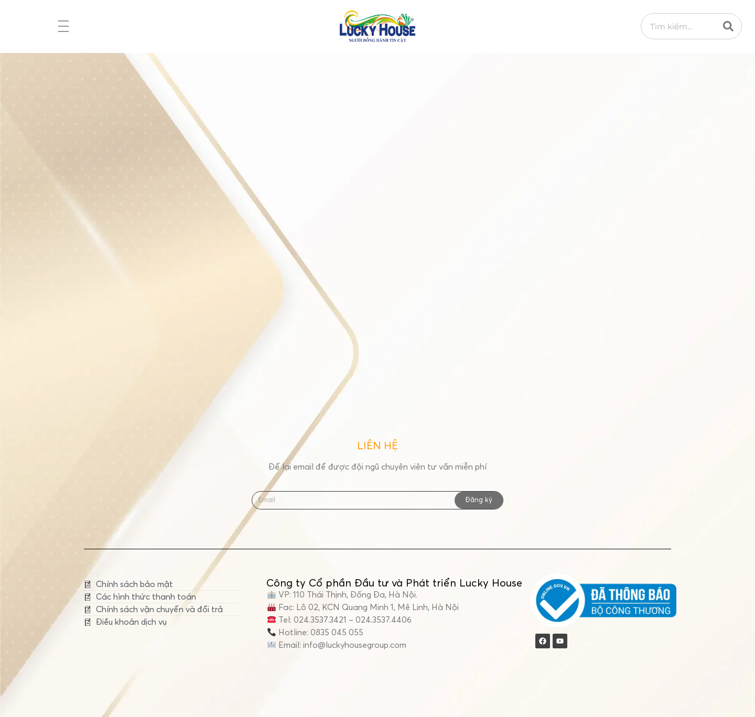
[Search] (728, 26)
